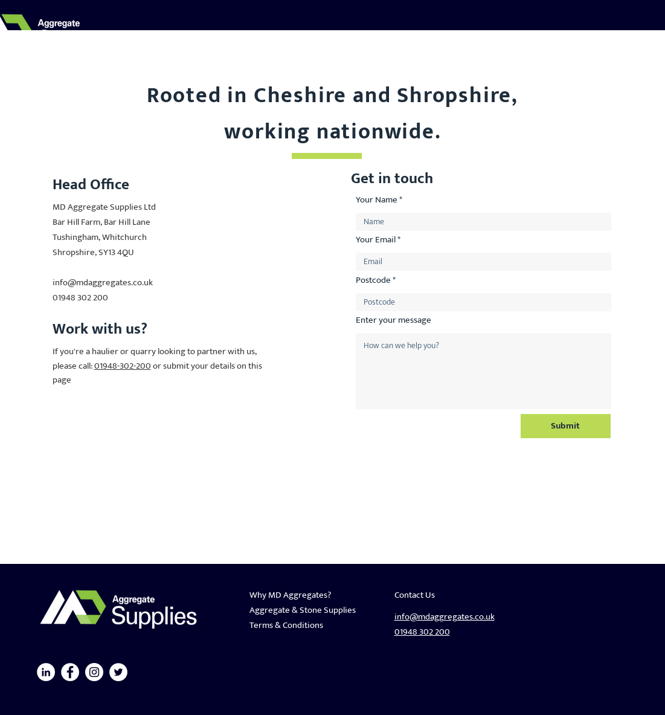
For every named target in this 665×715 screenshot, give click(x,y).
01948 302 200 (80, 297)
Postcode (373, 280)
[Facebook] (70, 672)
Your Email (376, 239)
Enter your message (393, 320)
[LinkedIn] (46, 672)
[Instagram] (94, 672)
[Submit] (566, 426)
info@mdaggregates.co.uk (103, 282)
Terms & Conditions (286, 625)
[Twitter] (118, 672)
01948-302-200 (122, 366)
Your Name (376, 199)
